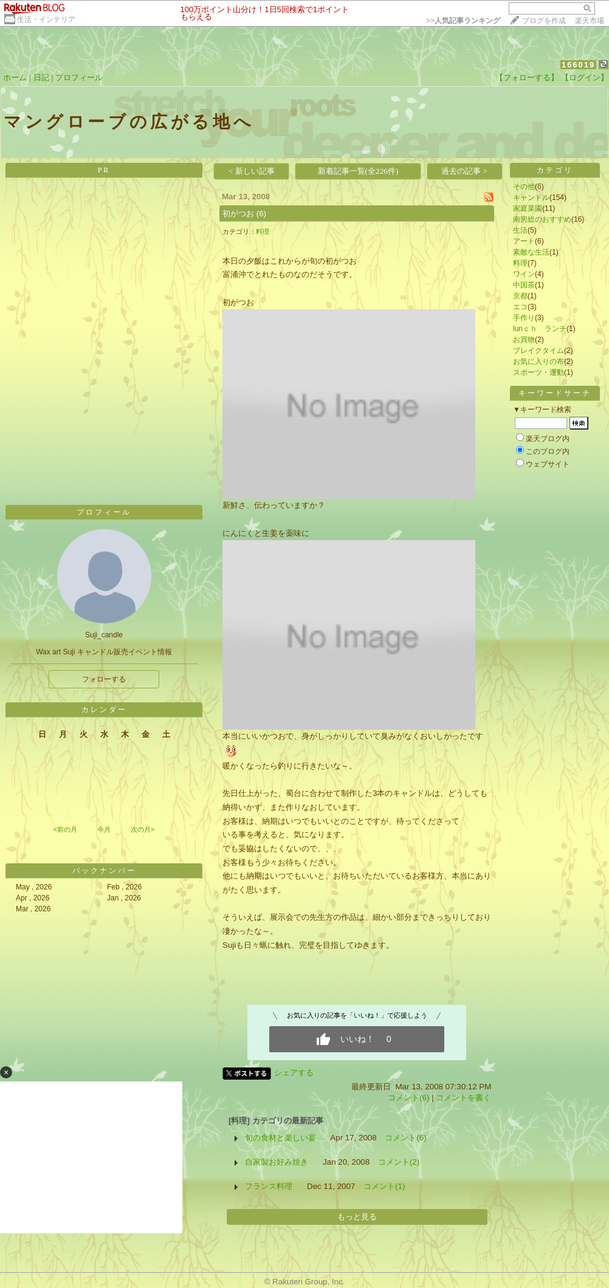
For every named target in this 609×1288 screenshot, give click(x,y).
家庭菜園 (527, 208)
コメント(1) (384, 1186)
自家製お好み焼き (276, 1161)
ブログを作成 (544, 20)
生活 (520, 230)
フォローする (104, 679)
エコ (520, 307)
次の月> (142, 829)
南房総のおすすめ (542, 219)
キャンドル (531, 197)
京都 (520, 296)
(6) (261, 213)
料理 (262, 231)
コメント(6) (408, 1097)
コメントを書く (463, 1097)
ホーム (15, 77)
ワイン (524, 274)
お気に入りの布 (538, 361)
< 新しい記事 (252, 171)
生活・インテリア (46, 19)
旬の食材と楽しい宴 (280, 1137)
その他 (524, 186)
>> (463, 20)
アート (524, 241)
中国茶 (524, 285)
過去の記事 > (464, 171)
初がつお (238, 213)
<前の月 (65, 829)
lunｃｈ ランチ (539, 328)
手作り (524, 317)
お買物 (524, 339)
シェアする (294, 1072)
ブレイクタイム (538, 350)
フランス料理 (268, 1186)
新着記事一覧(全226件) (358, 171)
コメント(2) (398, 1161)
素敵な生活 (531, 252)
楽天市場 (589, 20)
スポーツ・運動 (538, 372)
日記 (41, 77)
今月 (104, 829)
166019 (578, 64)
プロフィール (79, 77)
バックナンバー (104, 870)
